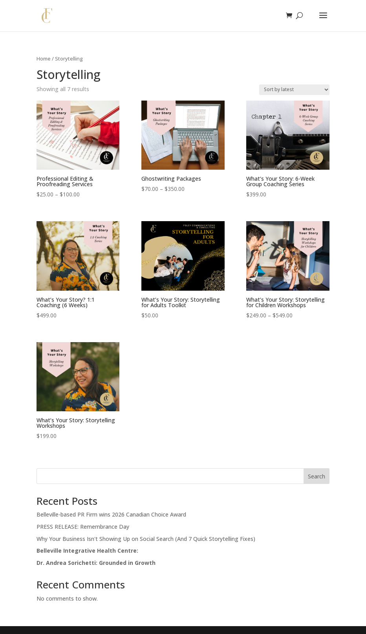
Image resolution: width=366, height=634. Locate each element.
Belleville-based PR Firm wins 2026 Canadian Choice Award (111, 514)
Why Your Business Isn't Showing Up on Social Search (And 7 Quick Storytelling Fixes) (146, 538)
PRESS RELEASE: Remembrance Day (83, 526)
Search (316, 476)
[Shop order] (294, 89)
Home (44, 58)
